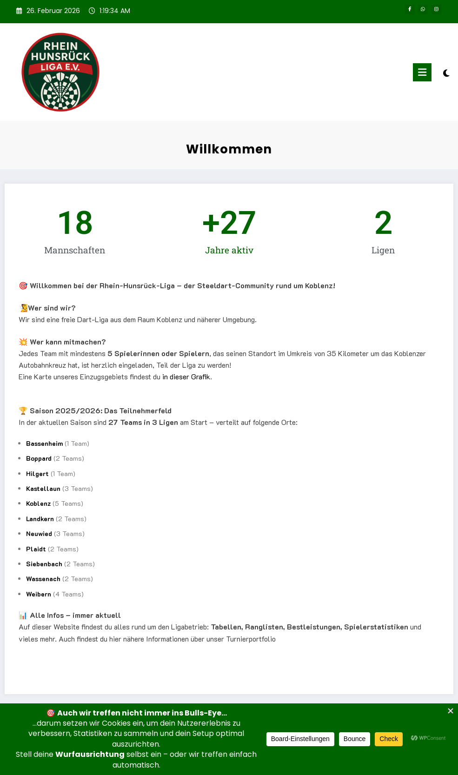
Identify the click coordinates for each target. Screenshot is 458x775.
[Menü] (422, 72)
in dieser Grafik (186, 376)
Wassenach (43, 578)
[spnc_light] (446, 73)
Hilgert (37, 473)
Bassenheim (44, 443)
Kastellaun (43, 488)
